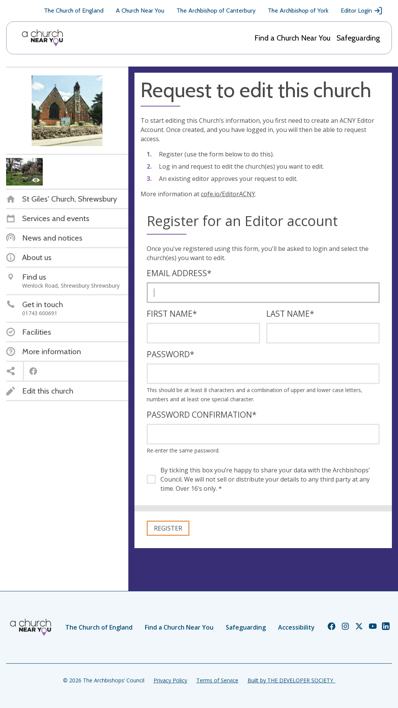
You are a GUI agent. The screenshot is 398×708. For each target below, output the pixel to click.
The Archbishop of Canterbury (216, 10)
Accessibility (296, 627)
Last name (290, 313)
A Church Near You (140, 10)
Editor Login (362, 10)
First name (172, 313)
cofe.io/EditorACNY (228, 194)
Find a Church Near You (292, 37)
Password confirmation (202, 414)
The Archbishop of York (298, 10)
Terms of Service (217, 680)
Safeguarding (358, 37)
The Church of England (74, 10)
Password (170, 354)
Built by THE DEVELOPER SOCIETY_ (291, 680)
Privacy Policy (170, 680)
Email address (179, 273)
